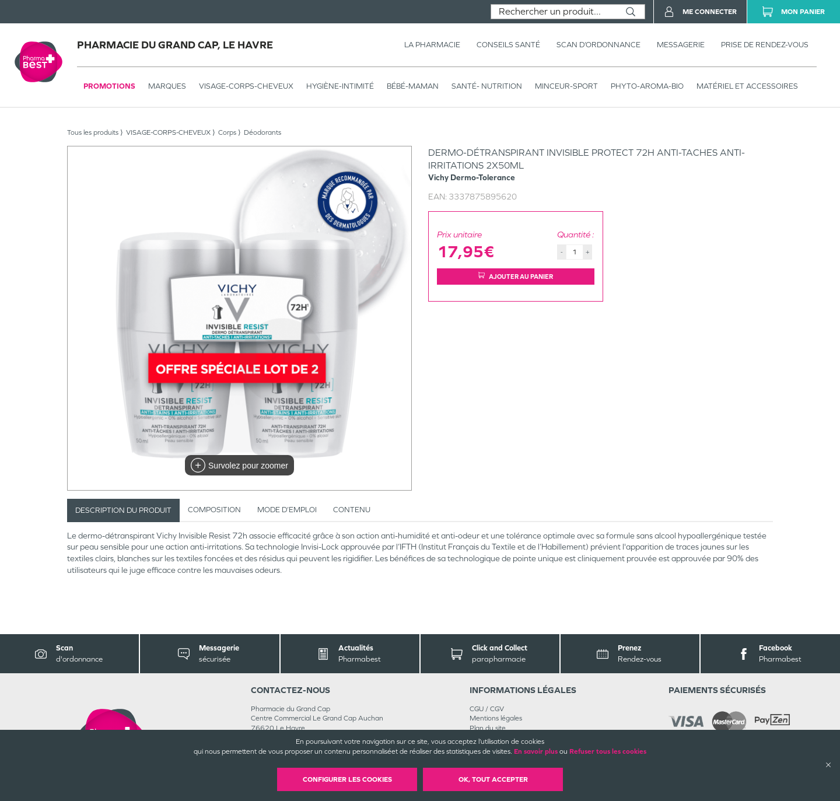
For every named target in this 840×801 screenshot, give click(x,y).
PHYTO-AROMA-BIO (647, 86)
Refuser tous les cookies (607, 751)
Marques (167, 86)
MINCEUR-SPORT (566, 86)
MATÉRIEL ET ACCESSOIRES (747, 86)
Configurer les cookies (347, 779)
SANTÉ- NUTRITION (487, 86)
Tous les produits (92, 132)
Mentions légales (496, 718)
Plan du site (488, 728)
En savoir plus (536, 751)
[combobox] (554, 12)
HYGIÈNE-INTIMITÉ (340, 86)
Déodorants (262, 132)
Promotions (109, 86)
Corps (227, 132)
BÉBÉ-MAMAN (413, 86)
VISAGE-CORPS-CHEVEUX (246, 86)
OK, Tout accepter (493, 779)
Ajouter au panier (515, 276)
